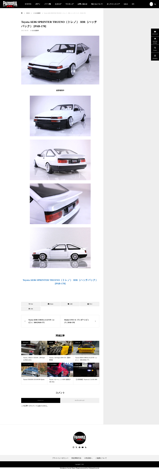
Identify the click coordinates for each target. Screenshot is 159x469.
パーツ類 (47, 4)
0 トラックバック (79, 400)
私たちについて (97, 4)
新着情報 (28, 4)
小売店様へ (88, 458)
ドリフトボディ (27, 364)
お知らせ (77, 342)
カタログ (58, 4)
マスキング (69, 4)
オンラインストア (113, 4)
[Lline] (70, 304)
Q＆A (126, 4)
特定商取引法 (76, 458)
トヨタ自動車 (34, 30)
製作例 (51, 342)
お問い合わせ (82, 4)
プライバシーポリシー (60, 458)
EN (133, 4)
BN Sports (25, 342)
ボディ (37, 4)
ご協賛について (101, 458)
